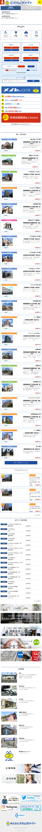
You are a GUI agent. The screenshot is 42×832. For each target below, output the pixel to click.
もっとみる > (37, 515)
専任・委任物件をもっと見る (21, 462)
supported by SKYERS (21, 830)
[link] (21, 816)
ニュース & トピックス (31, 8)
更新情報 (10, 8)
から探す (5, 36)
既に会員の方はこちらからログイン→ (21, 124)
